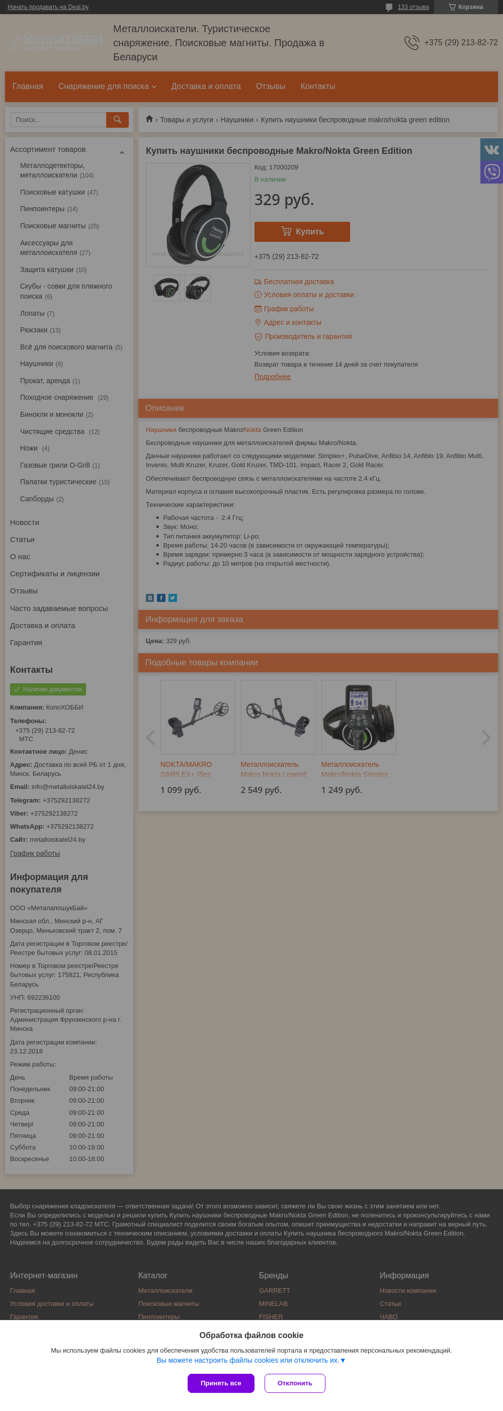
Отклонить (295, 1383)
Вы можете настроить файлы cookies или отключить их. (247, 1360)
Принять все (221, 1383)
